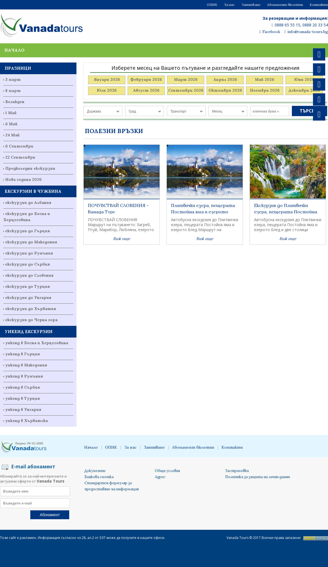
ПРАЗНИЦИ (18, 68)
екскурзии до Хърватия (30, 308)
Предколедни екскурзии (30, 168)
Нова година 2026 (23, 179)
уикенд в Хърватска (26, 420)
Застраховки (237, 470)
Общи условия (167, 470)
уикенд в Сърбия (22, 387)
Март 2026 (186, 79)
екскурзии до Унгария (28, 297)
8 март (13, 90)
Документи (95, 470)
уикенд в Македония (26, 365)
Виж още (121, 238)
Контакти (319, 5)
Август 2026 (146, 90)
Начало (14, 50)
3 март (13, 79)
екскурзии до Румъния (29, 253)
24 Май (12, 135)
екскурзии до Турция (27, 286)
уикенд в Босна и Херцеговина (36, 342)
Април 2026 (225, 79)
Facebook (269, 31)
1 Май (11, 112)
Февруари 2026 (146, 79)
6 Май (11, 123)
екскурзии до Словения (29, 275)
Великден (14, 101)
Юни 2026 (304, 79)
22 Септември (20, 157)
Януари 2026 (107, 79)
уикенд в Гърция (22, 353)
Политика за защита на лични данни (257, 476)
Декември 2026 (304, 90)
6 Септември (19, 146)
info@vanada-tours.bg (306, 31)
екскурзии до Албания (28, 202)
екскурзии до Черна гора (31, 319)
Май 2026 (264, 79)
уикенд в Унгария (23, 409)
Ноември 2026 (265, 90)
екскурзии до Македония (31, 241)
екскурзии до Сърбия (27, 264)
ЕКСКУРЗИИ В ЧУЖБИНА (33, 191)
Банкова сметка (99, 476)
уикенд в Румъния (24, 376)
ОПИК (212, 5)
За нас (229, 5)
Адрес (160, 476)
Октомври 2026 (225, 90)
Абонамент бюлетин (285, 5)
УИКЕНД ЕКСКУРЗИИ (29, 331)
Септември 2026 (185, 90)
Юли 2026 (107, 90)
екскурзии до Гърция (27, 230)
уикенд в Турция (22, 398)
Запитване (251, 5)
